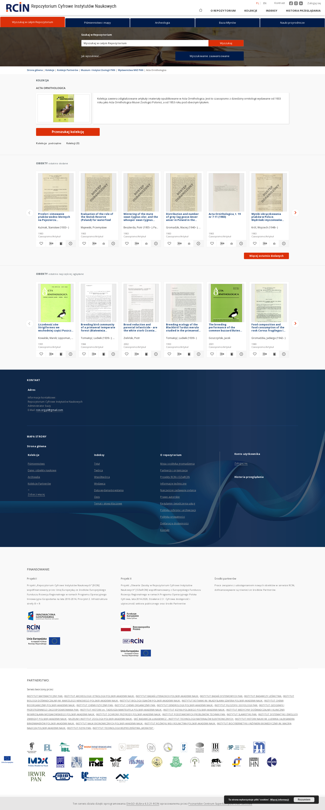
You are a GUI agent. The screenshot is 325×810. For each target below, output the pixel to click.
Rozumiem (304, 799)
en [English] (265, 3)
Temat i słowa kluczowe (108, 503)
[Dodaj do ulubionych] (41, 243)
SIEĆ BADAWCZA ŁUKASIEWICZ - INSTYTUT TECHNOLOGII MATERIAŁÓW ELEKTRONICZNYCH (184, 718)
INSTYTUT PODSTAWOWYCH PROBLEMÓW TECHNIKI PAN (194, 714)
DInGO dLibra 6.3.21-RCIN (142, 803)
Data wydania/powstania (109, 490)
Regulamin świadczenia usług (177, 503)
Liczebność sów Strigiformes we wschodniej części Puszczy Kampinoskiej (55, 327)
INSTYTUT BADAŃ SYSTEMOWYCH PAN (221, 696)
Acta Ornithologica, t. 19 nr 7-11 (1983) (225, 215)
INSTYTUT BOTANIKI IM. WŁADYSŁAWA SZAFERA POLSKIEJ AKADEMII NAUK (222, 700)
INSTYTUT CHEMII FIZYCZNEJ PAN (94, 705)
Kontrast (279, 3)
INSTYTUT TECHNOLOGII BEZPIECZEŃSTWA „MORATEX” (123, 728)
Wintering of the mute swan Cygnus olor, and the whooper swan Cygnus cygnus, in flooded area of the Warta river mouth (141, 217)
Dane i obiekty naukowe (42, 470)
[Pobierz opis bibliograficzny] (51, 243)
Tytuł (97, 463)
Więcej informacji (279, 799)
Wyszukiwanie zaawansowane (210, 56)
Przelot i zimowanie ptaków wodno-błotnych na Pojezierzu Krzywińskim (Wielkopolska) (54, 217)
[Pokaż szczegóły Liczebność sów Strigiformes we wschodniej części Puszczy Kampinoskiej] (70, 354)
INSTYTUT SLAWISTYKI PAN (242, 714)
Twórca (98, 470)
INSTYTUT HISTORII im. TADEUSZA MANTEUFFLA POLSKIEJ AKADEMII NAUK (121, 709)
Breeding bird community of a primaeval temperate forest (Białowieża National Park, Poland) (98, 327)
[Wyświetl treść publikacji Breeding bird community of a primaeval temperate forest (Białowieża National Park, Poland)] (103, 354)
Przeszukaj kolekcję (68, 132)
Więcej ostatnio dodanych (266, 256)
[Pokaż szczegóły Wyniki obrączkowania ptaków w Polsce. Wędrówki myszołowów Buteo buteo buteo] (283, 243)
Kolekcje (250, 10)
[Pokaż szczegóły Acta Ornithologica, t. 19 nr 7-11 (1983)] (241, 243)
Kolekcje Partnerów (67, 70)
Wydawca (100, 483)
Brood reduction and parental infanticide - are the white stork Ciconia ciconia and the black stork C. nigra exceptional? (140, 327)
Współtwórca (102, 477)
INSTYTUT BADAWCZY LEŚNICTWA (263, 696)
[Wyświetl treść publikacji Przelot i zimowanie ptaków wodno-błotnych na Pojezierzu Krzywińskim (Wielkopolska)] (61, 243)
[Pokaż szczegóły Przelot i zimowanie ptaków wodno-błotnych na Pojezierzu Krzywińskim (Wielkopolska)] (70, 243)
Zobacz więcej (36, 494)
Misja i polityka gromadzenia (177, 463)
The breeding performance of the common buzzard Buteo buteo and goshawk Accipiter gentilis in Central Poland (224, 327)
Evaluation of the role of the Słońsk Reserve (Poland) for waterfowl (97, 217)
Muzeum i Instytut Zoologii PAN (98, 70)
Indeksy (271, 10)
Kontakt (164, 530)
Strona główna (35, 70)
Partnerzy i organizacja (174, 470)
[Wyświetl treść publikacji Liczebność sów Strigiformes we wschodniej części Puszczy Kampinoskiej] (61, 354)
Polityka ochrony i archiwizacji (178, 510)
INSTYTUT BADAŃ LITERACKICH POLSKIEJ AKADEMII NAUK (167, 696)
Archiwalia (34, 477)
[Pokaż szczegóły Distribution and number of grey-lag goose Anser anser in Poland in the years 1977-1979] (198, 243)
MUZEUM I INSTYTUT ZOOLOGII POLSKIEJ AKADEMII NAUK (100, 718)
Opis (97, 497)
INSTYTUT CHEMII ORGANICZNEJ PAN (135, 705)
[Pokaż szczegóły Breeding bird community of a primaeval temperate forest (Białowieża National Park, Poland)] (113, 354)
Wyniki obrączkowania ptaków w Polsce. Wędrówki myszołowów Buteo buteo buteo (266, 217)
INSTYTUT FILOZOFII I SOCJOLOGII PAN (236, 705)
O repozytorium (223, 10)
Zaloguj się (314, 3)
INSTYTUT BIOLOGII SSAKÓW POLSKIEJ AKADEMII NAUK (150, 700)
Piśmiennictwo (36, 463)
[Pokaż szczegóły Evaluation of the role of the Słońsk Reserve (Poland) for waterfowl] (113, 243)
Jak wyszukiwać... (91, 56)
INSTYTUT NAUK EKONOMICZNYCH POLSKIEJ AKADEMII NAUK (109, 723)
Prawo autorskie (170, 497)
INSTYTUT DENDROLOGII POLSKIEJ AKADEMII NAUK (185, 705)
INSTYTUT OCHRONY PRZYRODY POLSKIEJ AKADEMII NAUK (128, 714)
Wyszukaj (226, 43)
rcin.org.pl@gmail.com (49, 410)
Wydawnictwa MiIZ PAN (130, 70)
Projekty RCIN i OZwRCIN (175, 477)
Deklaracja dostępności (174, 523)
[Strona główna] (200, 10)
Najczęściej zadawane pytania (178, 490)
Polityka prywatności (172, 517)
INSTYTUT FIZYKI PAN (79, 728)
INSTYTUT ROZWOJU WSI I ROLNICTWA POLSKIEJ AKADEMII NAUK (180, 723)
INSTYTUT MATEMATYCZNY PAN (45, 696)
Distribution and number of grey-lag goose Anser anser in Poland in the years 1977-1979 (182, 217)
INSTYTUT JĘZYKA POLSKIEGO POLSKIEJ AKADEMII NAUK (194, 709)
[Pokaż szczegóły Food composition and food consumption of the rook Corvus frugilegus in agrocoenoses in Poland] (283, 354)
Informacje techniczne (173, 483)
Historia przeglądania (303, 10)
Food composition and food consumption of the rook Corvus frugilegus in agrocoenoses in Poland (268, 327)
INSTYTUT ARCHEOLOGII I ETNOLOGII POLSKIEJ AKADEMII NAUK (99, 696)
